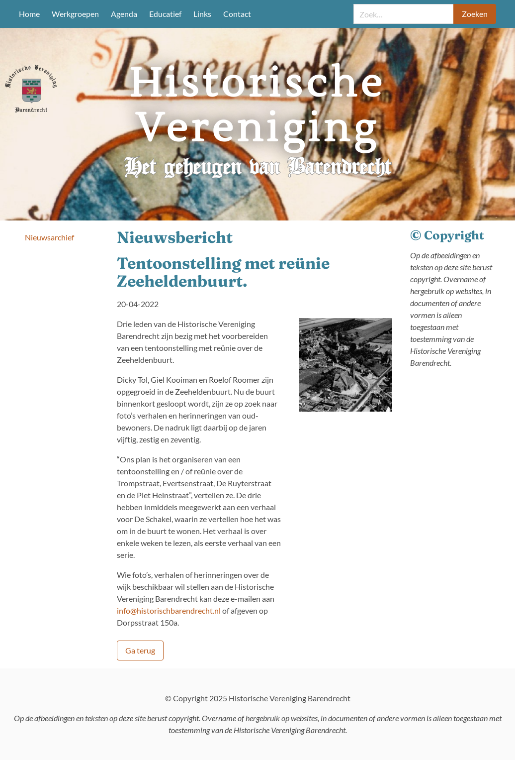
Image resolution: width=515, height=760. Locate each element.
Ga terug (140, 650)
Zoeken (475, 13)
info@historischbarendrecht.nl (169, 610)
